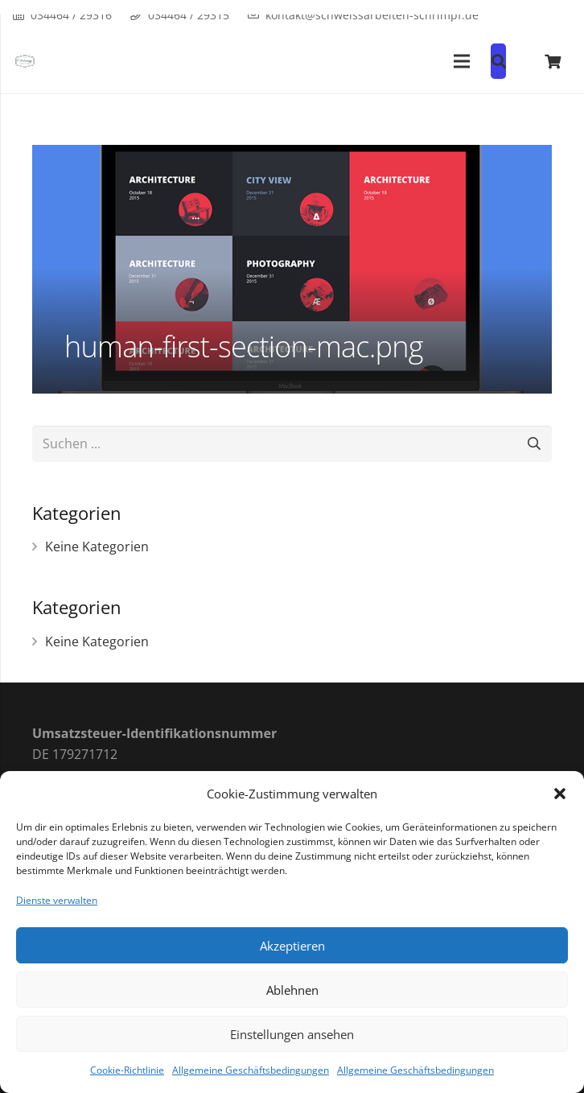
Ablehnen (292, 990)
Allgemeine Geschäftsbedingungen (250, 1070)
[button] (560, 794)
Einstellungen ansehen (292, 1034)
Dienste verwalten (56, 900)
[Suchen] (534, 444)
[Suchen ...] (292, 444)
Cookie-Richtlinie (127, 1070)
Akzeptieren (292, 946)
